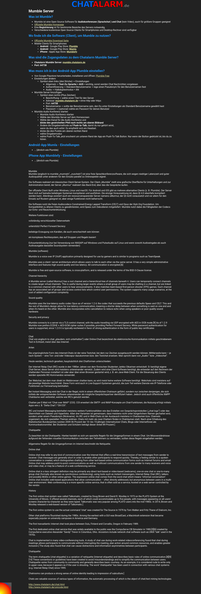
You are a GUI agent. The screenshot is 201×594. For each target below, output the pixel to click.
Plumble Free (102, 76)
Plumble (73, 46)
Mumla (72, 49)
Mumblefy (72, 51)
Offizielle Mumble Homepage (49, 24)
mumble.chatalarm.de (74, 62)
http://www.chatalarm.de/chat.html (47, 584)
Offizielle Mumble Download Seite (51, 40)
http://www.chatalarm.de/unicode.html (48, 587)
